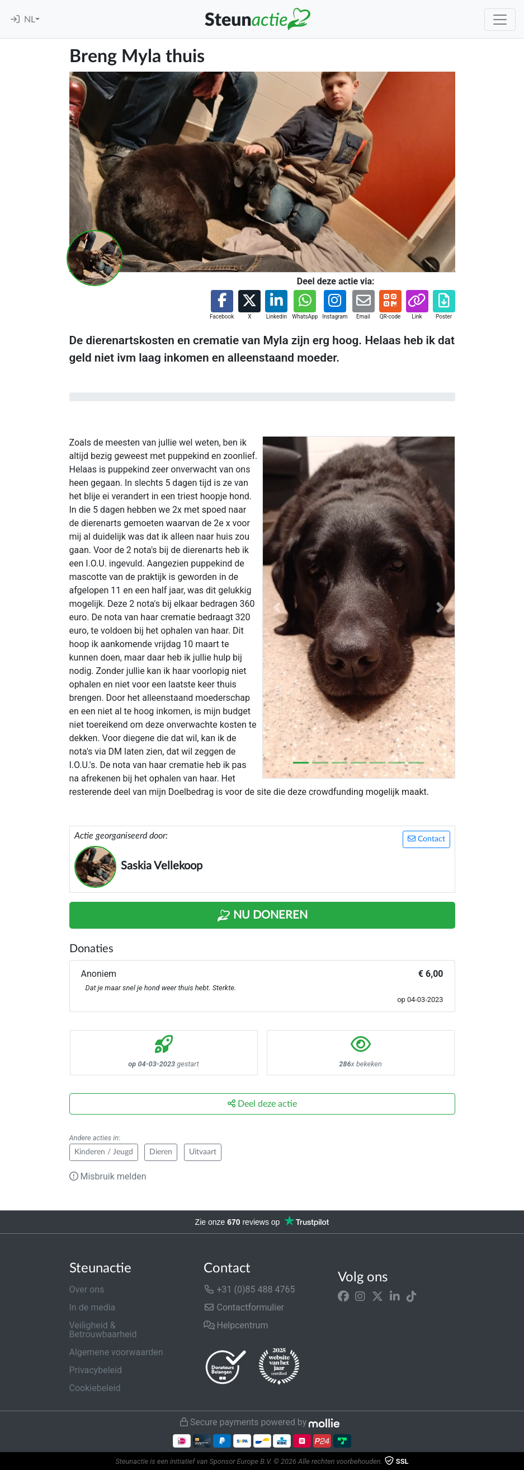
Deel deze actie (262, 1103)
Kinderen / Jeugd (103, 1152)
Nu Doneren (262, 916)
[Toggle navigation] (500, 19)
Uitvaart (202, 1152)
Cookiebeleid (95, 1388)
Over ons (87, 1289)
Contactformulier (244, 1307)
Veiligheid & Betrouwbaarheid (103, 1330)
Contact (426, 839)
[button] (222, 305)
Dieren (160, 1152)
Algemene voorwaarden (116, 1352)
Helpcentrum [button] (236, 1325)
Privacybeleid (95, 1370)
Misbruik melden (108, 1176)
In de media (92, 1307)
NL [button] (29, 19)
